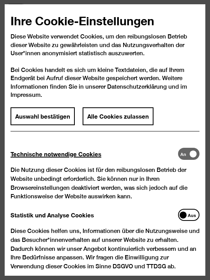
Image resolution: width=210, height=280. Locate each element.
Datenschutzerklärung (137, 94)
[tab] (94, 161)
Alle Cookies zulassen (118, 123)
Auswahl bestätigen (43, 123)
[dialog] (105, 140)
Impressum (26, 102)
